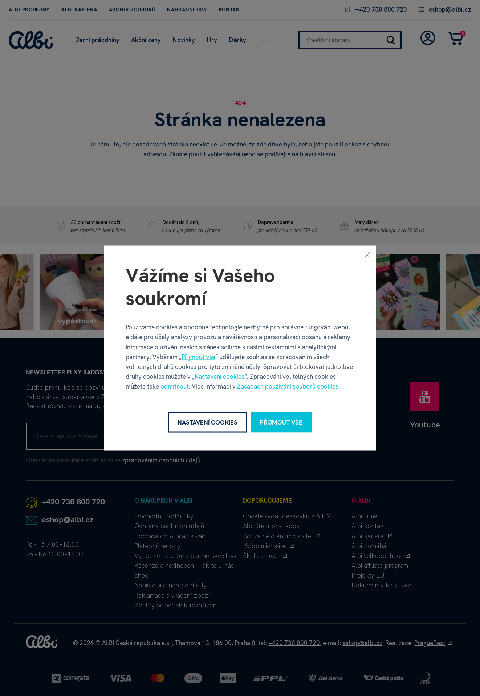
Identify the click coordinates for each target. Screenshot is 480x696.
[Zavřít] (367, 254)
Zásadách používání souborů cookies (287, 386)
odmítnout (174, 386)
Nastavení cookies (219, 377)
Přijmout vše (198, 357)
